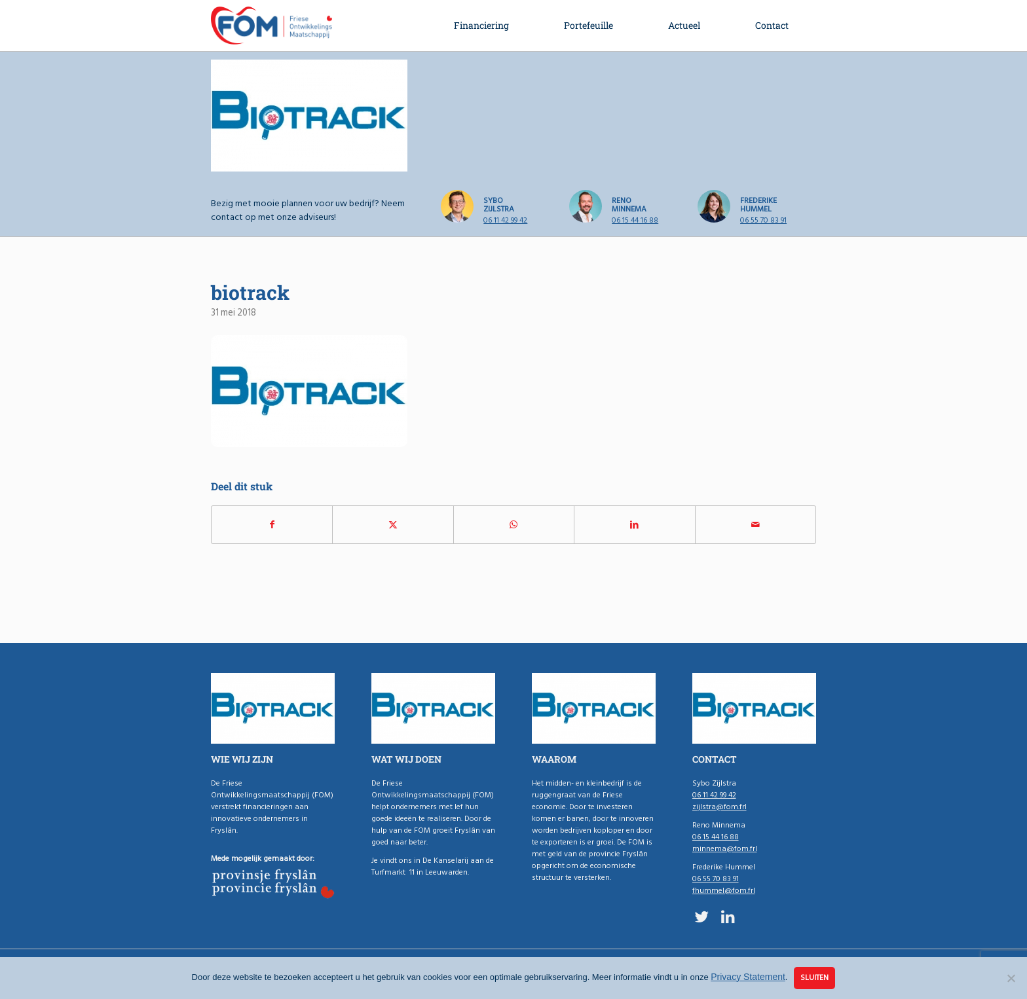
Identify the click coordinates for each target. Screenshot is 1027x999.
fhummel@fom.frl (723, 890)
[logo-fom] (271, 25)
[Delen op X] (393, 524)
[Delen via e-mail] (755, 524)
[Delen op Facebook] (272, 524)
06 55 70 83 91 (763, 220)
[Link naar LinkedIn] (728, 916)
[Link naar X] (701, 916)
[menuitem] (481, 25)
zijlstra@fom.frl (719, 807)
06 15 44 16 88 (635, 220)
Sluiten (814, 978)
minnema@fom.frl (724, 849)
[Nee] (1010, 978)
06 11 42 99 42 (505, 220)
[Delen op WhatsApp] (514, 524)
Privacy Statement (748, 977)
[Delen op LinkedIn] (634, 524)
